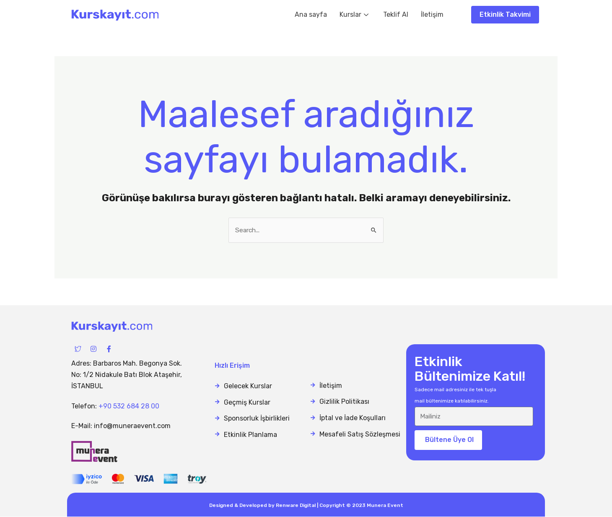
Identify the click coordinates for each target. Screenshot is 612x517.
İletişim (432, 14)
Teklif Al (395, 14)
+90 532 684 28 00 (129, 406)
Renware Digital (296, 506)
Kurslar (355, 14)
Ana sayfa (311, 14)
